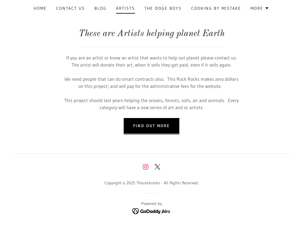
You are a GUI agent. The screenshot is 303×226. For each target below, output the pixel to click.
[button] (260, 8)
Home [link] (40, 8)
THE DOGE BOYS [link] (163, 8)
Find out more (151, 125)
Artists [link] (125, 8)
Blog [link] (100, 8)
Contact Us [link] (70, 8)
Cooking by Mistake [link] (216, 8)
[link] (146, 167)
